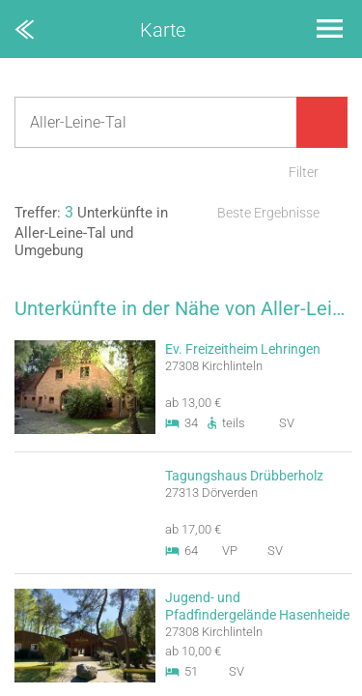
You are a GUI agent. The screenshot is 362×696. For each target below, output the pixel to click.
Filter (304, 172)
